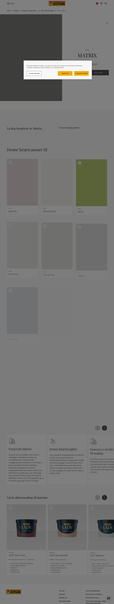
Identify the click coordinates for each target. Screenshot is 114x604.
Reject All (65, 73)
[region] (58, 69)
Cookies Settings (34, 73)
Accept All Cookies (81, 73)
